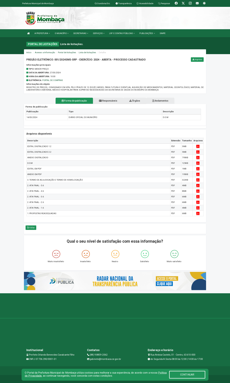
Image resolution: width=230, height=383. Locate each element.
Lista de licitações (87, 52)
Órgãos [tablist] (135, 100)
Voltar (31, 228)
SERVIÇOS (98, 33)
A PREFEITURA (42, 33)
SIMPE (163, 33)
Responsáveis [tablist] (107, 100)
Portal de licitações (67, 52)
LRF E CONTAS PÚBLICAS (122, 33)
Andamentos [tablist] (162, 100)
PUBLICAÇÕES (147, 33)
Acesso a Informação (45, 52)
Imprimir (197, 59)
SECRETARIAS (80, 33)
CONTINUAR (187, 374)
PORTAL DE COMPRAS (52, 80)
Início (28, 52)
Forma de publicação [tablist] (72, 100)
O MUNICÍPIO (62, 33)
